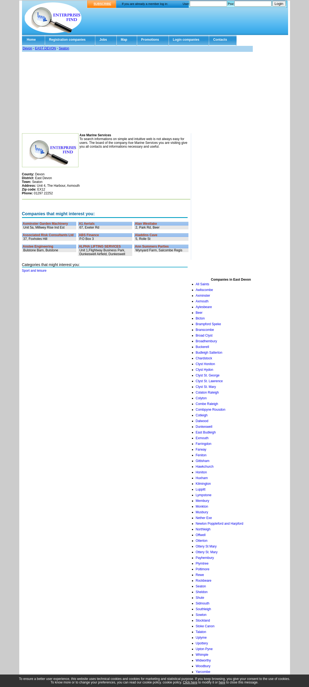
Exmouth (202, 438)
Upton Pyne (204, 649)
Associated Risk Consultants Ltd (48, 235)
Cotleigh (202, 415)
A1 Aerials (86, 224)
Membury (202, 501)
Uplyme (201, 637)
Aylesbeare (204, 307)
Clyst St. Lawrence (209, 381)
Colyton (201, 398)
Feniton (201, 455)
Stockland (203, 620)
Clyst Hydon (204, 370)
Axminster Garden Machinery (45, 224)
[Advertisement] (154, 93)
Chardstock (204, 358)
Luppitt (201, 489)
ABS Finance (89, 235)
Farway (201, 449)
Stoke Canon (205, 626)
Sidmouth (203, 603)
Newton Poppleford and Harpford (219, 523)
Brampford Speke (208, 324)
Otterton (201, 541)
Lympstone (204, 495)
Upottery (202, 643)
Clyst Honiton (205, 364)
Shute (200, 598)
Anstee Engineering (38, 246)
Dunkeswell (204, 427)
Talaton (201, 632)
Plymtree (202, 563)
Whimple (202, 655)
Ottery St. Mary (207, 552)
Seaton (64, 48)
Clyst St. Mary (206, 387)
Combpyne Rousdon (210, 409)
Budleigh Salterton (209, 352)
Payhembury (205, 558)
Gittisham (203, 461)
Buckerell (202, 347)
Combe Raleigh (207, 404)
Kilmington (203, 484)
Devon (27, 48)
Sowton (201, 615)
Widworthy (203, 660)
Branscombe (205, 330)
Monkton (202, 506)
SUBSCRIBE (102, 3)
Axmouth (202, 301)
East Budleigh (206, 432)
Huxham (202, 478)
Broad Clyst (204, 335)
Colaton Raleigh (207, 392)
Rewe (200, 575)
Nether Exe (204, 518)
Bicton (200, 318)
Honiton (201, 472)
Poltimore (203, 569)
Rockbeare (204, 580)
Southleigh (203, 609)
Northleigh (203, 529)
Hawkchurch (205, 466)
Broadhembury (206, 341)
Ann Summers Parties (152, 246)
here (222, 682)
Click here (190, 682)
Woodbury (203, 666)
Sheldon (202, 592)
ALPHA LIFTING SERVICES (100, 246)
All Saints (202, 284)
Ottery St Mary (206, 546)
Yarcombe (203, 672)
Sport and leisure (34, 271)
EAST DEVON (45, 48)
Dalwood (202, 421)
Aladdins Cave (146, 235)
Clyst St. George (208, 375)
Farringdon (204, 444)
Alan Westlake (146, 224)
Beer (199, 313)
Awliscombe (204, 290)
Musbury (202, 512)
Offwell (201, 535)
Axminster (203, 295)
